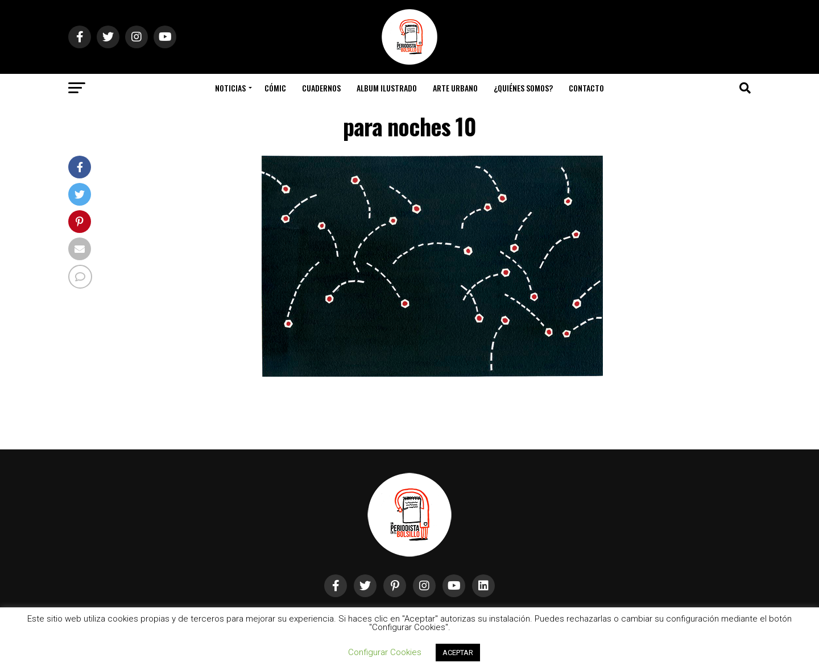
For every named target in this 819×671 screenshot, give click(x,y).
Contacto (586, 88)
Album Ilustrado (387, 88)
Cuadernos (321, 88)
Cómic (275, 88)
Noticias (230, 88)
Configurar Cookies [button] (384, 652)
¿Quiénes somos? (523, 88)
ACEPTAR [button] (457, 652)
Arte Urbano (455, 88)
